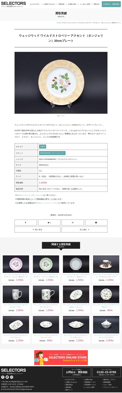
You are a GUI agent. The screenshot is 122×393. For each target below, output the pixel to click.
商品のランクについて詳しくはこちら (32, 196)
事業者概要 (106, 383)
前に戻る (38, 230)
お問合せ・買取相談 (111, 4)
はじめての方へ (35, 4)
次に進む (83, 230)
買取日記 (96, 4)
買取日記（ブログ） (109, 380)
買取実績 (61, 4)
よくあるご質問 (85, 4)
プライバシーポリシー (110, 388)
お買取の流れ (72, 4)
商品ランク (69, 390)
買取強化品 (69, 385)
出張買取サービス (90, 385)
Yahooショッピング (44, 203)
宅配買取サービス (90, 383)
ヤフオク (57, 203)
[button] (58, 115)
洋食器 (43, 147)
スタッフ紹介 (107, 385)
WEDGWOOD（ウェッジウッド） (54, 154)
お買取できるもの (49, 4)
